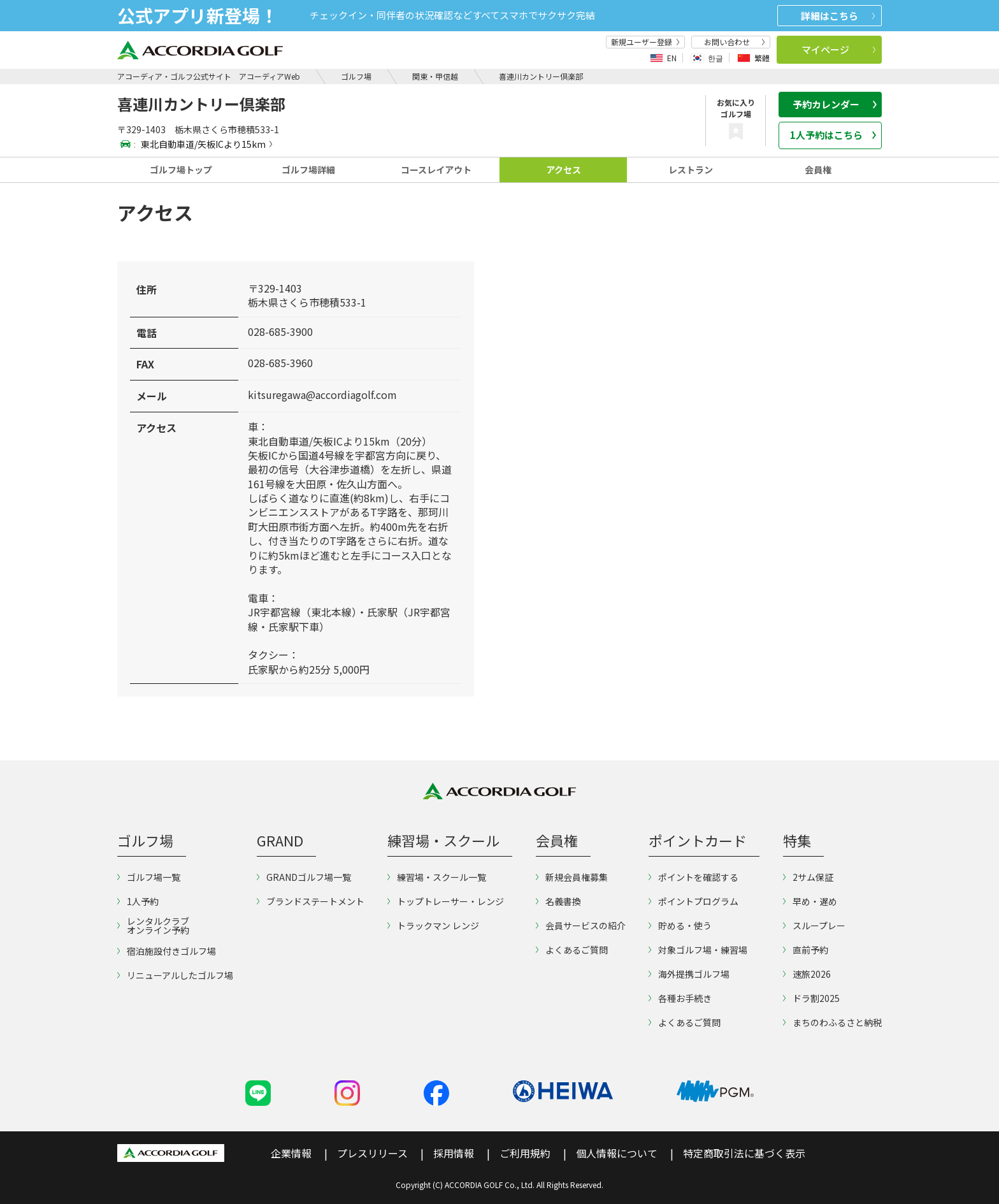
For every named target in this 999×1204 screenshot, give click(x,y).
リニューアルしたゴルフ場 (175, 975)
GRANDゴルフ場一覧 (304, 877)
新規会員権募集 (572, 877)
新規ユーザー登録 (645, 42)
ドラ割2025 (811, 998)
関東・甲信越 (435, 76)
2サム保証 (808, 877)
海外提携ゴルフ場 (689, 973)
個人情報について (617, 1153)
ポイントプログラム (693, 901)
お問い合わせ (734, 42)
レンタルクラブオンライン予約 (153, 925)
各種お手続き (680, 998)
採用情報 (453, 1153)
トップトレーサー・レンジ (445, 901)
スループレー (814, 925)
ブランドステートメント (310, 901)
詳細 (838, 15)
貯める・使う (680, 925)
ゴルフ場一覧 (148, 877)
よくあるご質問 (572, 949)
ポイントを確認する (693, 877)
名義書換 (558, 901)
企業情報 (291, 1153)
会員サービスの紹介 (581, 925)
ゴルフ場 (356, 76)
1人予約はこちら (833, 134)
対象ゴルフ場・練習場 (698, 949)
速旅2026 (807, 973)
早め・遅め (810, 901)
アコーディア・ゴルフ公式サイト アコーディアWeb (208, 76)
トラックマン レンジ (433, 925)
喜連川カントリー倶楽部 (541, 76)
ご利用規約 (525, 1153)
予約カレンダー (835, 104)
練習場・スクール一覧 (436, 877)
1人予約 (138, 901)
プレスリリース (372, 1153)
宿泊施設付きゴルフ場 (166, 951)
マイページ (838, 49)
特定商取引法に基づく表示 (744, 1153)
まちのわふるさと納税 (832, 1022)
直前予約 (805, 949)
